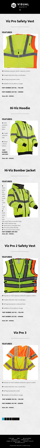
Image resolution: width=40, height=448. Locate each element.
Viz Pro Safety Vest (20, 21)
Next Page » (16, 419)
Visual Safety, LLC (20, 5)
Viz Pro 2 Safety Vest (20, 246)
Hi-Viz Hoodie (20, 108)
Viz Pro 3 (20, 333)
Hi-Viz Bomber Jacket (20, 170)
